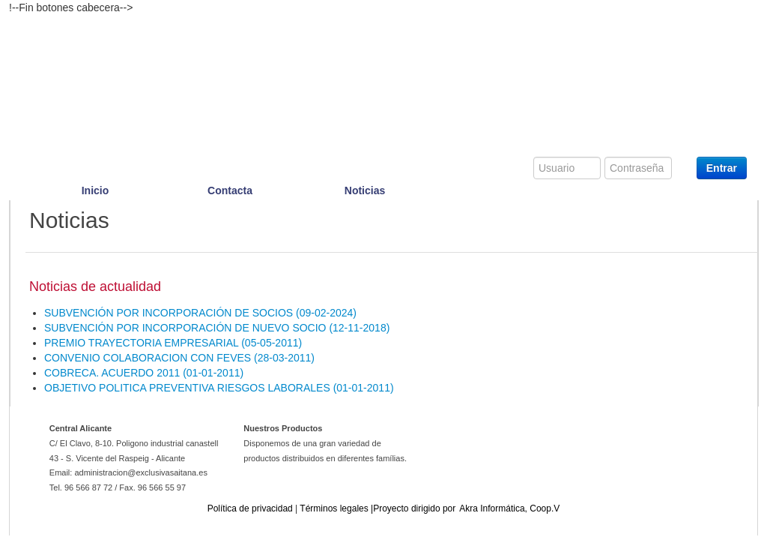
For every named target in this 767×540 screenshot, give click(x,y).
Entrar (721, 168)
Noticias (365, 190)
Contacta (229, 190)
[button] (200, 313)
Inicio (95, 190)
